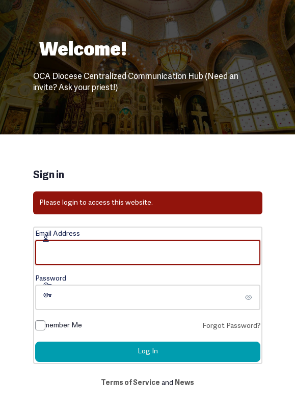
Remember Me (58, 325)
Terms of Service (130, 383)
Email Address (57, 234)
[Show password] (250, 297)
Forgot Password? (231, 326)
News (184, 383)
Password (50, 278)
